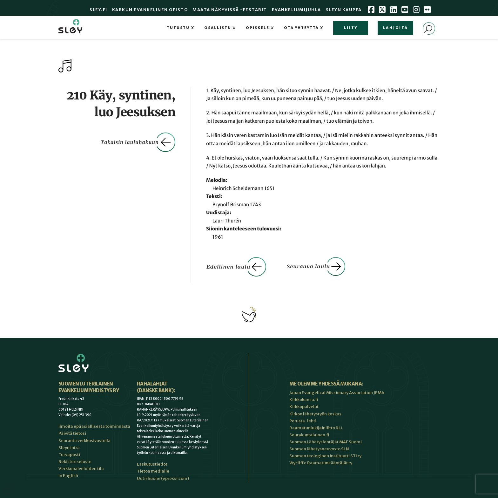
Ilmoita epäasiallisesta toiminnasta (94, 426)
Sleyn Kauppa (344, 9)
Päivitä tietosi (72, 433)
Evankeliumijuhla (296, 9)
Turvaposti (69, 454)
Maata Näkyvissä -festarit (229, 9)
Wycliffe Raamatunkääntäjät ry (320, 463)
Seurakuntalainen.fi (309, 435)
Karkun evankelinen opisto (150, 9)
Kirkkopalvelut (304, 406)
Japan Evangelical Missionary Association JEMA (336, 392)
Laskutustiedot (152, 464)
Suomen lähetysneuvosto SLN (319, 449)
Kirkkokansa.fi (303, 399)
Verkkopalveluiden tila (81, 468)
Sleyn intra (69, 447)
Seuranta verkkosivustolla (84, 440)
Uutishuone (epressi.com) (163, 478)
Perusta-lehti (302, 421)
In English (68, 475)
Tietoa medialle (153, 471)
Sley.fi (98, 9)
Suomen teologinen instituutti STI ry (325, 456)
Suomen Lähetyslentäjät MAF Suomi (325, 442)
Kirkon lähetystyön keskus (315, 414)
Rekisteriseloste (74, 461)
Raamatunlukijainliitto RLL (316, 428)
